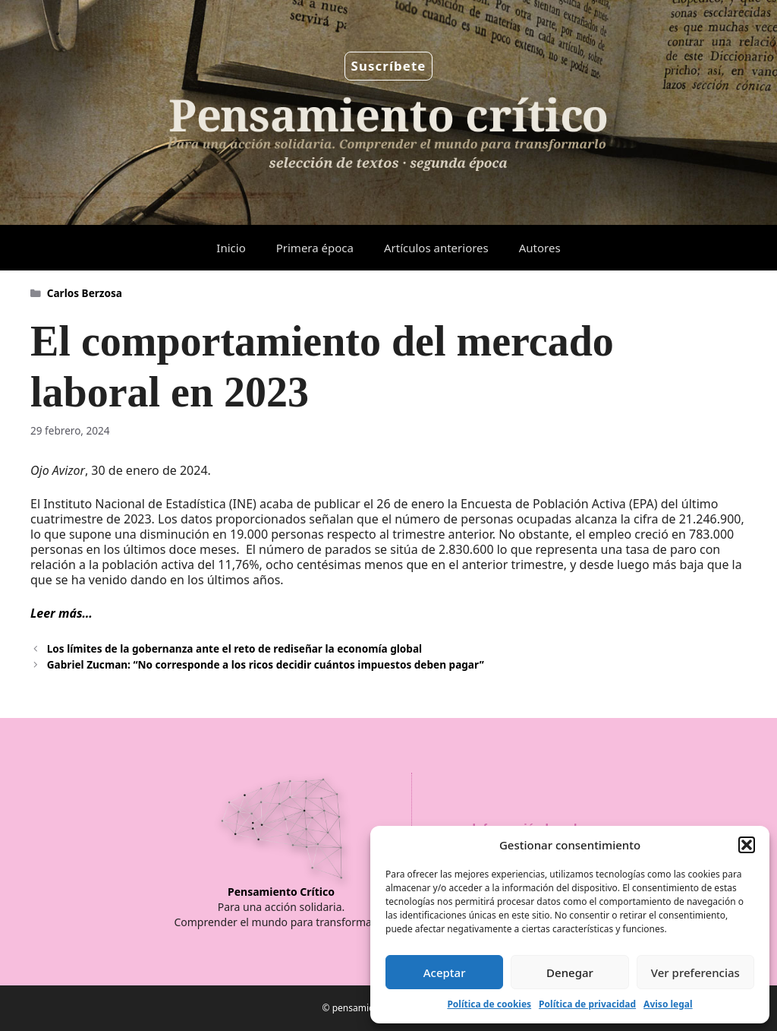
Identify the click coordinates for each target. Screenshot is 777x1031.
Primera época (315, 247)
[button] (746, 844)
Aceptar (444, 972)
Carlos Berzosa (84, 293)
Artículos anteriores (436, 247)
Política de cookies (489, 1004)
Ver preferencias (695, 972)
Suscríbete (388, 65)
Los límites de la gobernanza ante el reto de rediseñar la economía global (234, 648)
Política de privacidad (587, 1004)
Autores (540, 247)
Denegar (569, 972)
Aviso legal (667, 1004)
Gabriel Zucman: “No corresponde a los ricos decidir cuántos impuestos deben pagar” (265, 664)
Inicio (230, 247)
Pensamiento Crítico (281, 891)
